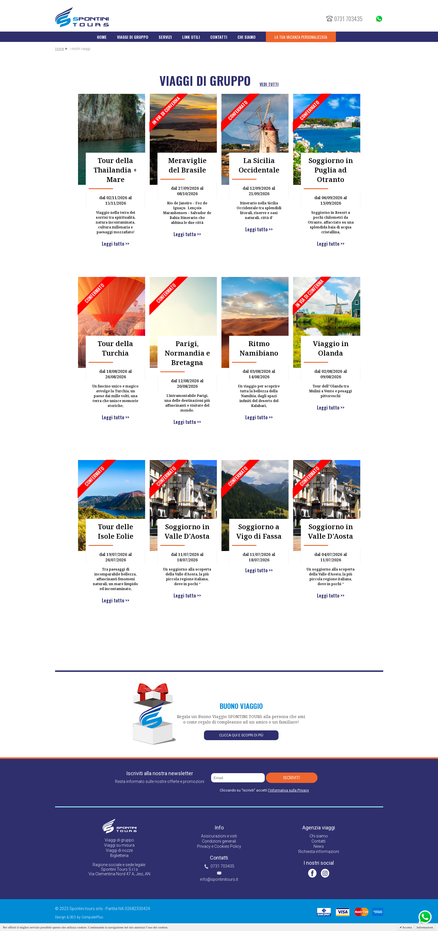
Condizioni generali (219, 841)
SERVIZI (165, 37)
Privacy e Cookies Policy (219, 846)
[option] (219, 366)
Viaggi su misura (119, 845)
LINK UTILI (191, 37)
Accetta (407, 927)
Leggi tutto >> (115, 243)
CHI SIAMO (247, 37)
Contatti (319, 841)
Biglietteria (119, 855)
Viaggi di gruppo (119, 840)
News (319, 846)
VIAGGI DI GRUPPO (132, 37)
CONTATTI (218, 37)
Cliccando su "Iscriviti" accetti (264, 790)
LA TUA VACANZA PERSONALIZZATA (301, 37)
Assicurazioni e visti (219, 836)
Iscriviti (291, 777)
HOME (102, 37)
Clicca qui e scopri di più (241, 735)
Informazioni (425, 927)
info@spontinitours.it (219, 879)
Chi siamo (318, 836)
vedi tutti (269, 84)
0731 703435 (222, 866)
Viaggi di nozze (119, 850)
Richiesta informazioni (318, 851)
